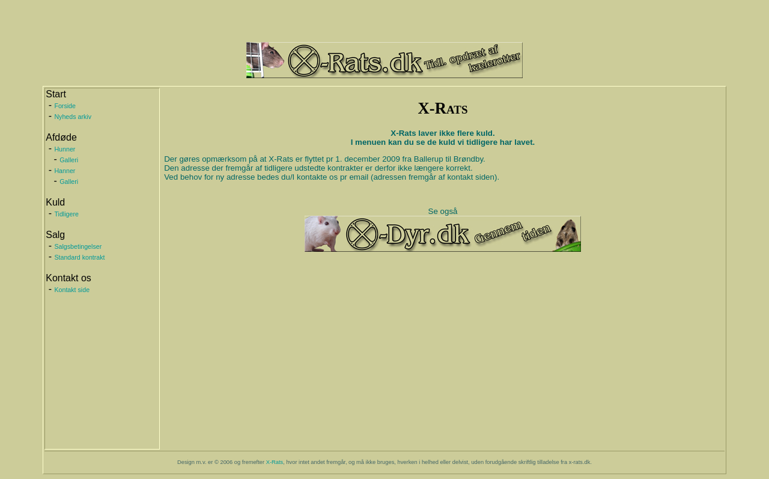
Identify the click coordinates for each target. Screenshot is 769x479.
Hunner (64, 149)
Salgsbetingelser (78, 246)
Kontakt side (72, 289)
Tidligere (66, 214)
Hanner (64, 170)
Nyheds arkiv (72, 116)
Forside (65, 105)
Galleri (68, 159)
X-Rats (275, 462)
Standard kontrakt (79, 257)
